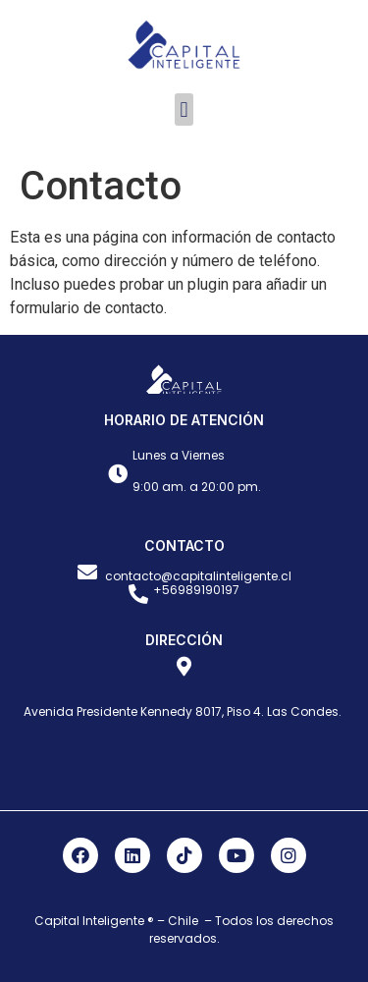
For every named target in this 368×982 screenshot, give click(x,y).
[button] (184, 109)
